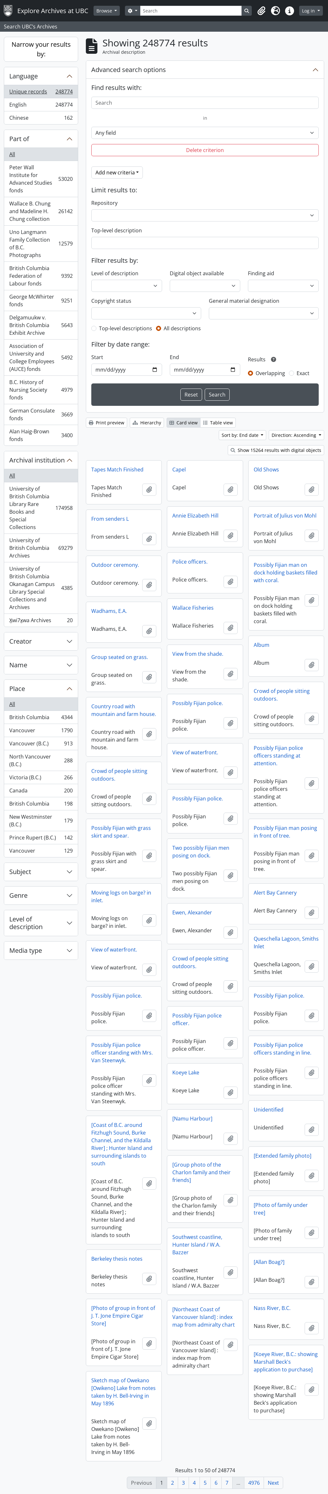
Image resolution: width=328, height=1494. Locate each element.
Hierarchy (147, 423)
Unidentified (268, 1109)
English (41, 106)
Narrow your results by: (41, 49)
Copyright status (111, 300)
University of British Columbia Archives (41, 548)
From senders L (110, 518)
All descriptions (182, 328)
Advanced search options (128, 69)
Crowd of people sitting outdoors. (282, 694)
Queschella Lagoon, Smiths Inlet (286, 942)
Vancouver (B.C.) (41, 745)
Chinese (41, 119)
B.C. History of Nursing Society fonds (41, 390)
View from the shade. (197, 653)
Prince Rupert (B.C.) (41, 839)
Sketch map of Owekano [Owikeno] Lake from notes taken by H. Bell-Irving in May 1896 (123, 1392)
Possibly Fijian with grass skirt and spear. (121, 831)
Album (261, 644)
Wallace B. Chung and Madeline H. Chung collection (41, 211)
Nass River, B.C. (272, 1308)
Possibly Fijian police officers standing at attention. (278, 755)
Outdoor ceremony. (115, 564)
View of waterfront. (195, 752)
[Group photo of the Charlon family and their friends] (201, 1172)
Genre (18, 895)
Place (17, 688)
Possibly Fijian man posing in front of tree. (285, 831)
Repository (104, 202)
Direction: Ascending (294, 435)
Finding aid (261, 273)
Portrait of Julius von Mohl (285, 515)
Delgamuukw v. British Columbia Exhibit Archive (41, 325)
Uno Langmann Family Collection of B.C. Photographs (41, 244)
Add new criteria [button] (115, 172)
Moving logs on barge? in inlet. (121, 896)
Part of (19, 138)
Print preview (106, 423)
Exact (303, 373)
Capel (179, 469)
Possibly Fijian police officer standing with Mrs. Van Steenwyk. (122, 1052)
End (174, 357)
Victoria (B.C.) (41, 779)
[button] (261, 11)
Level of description (26, 923)
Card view (183, 423)
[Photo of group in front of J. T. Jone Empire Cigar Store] (123, 1316)
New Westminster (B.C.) (41, 820)
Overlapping (270, 373)
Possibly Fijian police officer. (197, 1019)
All (12, 154)
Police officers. (190, 561)
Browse (104, 11)
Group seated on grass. (119, 657)
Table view (218, 423)
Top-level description (116, 230)
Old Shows (266, 469)
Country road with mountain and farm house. (123, 710)
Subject (20, 871)
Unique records (41, 93)
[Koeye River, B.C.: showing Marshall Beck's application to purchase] (286, 1362)
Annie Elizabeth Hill (195, 515)
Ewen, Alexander (192, 912)
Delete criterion (205, 150)
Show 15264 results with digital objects (276, 450)
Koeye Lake (185, 1072)
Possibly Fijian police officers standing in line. (282, 1048)
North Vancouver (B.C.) (41, 760)
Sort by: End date (241, 435)
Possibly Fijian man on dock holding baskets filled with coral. (285, 572)
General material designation (244, 300)
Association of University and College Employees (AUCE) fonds (41, 357)
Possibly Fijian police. (197, 703)
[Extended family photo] (282, 1155)
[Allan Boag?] (269, 1261)
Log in (309, 11)
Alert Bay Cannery (275, 892)
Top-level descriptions (125, 328)
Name (18, 665)
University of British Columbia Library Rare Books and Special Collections (41, 508)
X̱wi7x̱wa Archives (41, 621)
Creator (20, 641)
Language (23, 76)
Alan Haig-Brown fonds (41, 435)
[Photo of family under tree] (281, 1208)
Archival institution (37, 460)
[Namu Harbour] (192, 1118)
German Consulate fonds (41, 414)
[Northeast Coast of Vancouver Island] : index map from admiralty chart (203, 1317)
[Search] (191, 11)
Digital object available (197, 273)
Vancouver (41, 732)
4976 (254, 1482)
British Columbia (41, 718)
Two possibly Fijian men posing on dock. (200, 851)
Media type (25, 950)
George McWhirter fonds (41, 300)
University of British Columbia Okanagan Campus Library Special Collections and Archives (41, 588)
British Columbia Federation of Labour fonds (41, 276)
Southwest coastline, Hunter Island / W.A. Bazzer (197, 1244)
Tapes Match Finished (117, 469)
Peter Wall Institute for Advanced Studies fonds (41, 179)
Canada (41, 792)
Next (273, 1482)
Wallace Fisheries (193, 607)
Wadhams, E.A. (109, 610)
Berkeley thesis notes (117, 1258)
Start (97, 357)
